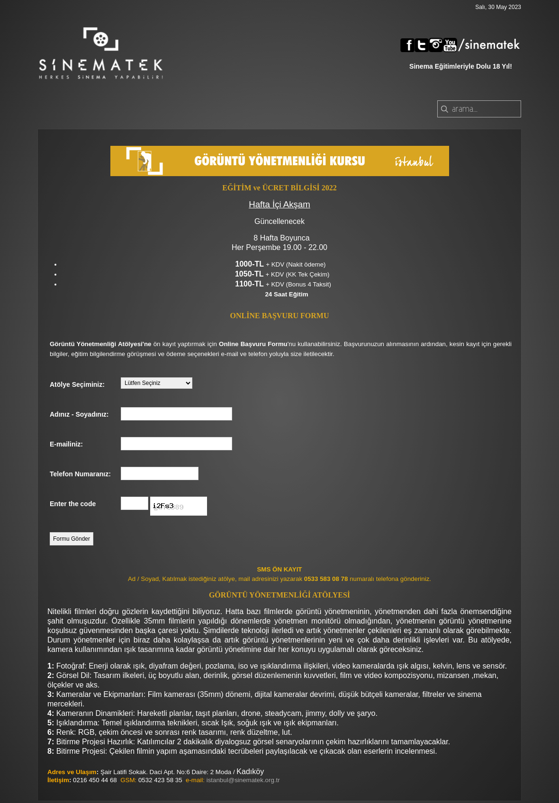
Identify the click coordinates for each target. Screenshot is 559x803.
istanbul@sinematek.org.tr (243, 780)
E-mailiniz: (66, 444)
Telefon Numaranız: (80, 474)
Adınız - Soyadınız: (79, 414)
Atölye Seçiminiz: (77, 384)
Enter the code (73, 504)
